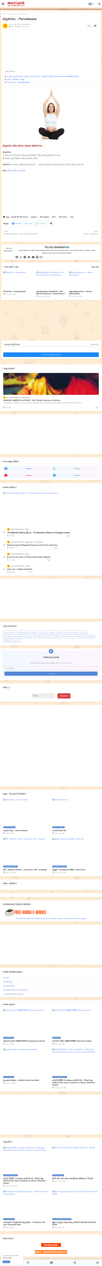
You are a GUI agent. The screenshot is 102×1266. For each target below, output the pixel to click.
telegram (77, 475)
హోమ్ (4, 14)
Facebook (18, 223)
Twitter (30, 223)
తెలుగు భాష (16, 640)
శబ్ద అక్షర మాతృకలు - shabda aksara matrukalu (21, 1080)
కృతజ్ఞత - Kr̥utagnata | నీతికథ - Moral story (68, 869)
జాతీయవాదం (81, 636)
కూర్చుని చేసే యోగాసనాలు (19, 217)
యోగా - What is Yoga (15, 79)
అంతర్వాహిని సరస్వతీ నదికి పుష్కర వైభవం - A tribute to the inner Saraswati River (24, 1223)
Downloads (8, 982)
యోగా (54, 217)
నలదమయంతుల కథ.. (59, 830)
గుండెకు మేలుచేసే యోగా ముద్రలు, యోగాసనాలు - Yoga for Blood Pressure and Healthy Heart (43, 76)
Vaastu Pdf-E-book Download (14, 994)
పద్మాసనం (34, 217)
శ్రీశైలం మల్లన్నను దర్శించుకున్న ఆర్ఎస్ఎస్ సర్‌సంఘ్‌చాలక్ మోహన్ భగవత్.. (74, 1223)
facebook (28, 468)
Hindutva (52, 632)
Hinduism (34, 632)
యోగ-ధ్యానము (44, 217)
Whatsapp (42, 223)
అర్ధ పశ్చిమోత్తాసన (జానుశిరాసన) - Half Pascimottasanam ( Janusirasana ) (50, 292)
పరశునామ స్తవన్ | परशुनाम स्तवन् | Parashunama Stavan (24, 1041)
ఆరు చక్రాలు (49, 636)
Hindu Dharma (9, 632)
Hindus (43, 632)
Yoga (9, 14)
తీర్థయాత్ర (7, 640)
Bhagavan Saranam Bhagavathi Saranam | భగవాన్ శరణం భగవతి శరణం (32, 545)
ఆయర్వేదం (39, 636)
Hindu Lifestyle (22, 632)
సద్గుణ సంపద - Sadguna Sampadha (19, 569)
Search (64, 696)
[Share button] (51, 223)
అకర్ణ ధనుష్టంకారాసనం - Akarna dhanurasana (80, 292)
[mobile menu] (3, 4)
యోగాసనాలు (63, 217)
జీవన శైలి (91, 636)
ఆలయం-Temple (69, 636)
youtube (28, 475)
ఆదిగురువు (20, 636)
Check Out (6, 1257)
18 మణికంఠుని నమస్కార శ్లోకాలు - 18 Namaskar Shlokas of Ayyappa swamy (38, 532)
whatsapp (77, 468)
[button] (99, 3)
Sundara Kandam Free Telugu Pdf (16, 990)
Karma (84, 632)
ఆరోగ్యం (58, 636)
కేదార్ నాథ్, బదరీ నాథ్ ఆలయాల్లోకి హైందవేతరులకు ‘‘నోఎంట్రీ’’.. (73, 1178)
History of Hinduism (72, 632)
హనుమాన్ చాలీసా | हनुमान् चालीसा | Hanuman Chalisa (71, 1041)
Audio (7, 978)
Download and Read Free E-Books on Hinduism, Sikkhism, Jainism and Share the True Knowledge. (51, 918)
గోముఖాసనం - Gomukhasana (18, 82)
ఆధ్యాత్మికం (30, 636)
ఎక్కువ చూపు (95, 267)
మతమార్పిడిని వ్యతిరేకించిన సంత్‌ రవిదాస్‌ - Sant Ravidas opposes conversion (31, 400)
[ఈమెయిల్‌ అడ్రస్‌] (51, 668)
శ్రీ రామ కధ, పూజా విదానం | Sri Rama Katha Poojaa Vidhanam (28, 557)
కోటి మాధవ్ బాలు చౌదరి (16, 170)
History (60, 632)
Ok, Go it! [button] (6, 1262)
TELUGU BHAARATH (55, 247)
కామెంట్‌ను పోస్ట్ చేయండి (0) (51, 354)
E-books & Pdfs (9, 986)
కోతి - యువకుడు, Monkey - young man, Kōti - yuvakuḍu (25, 869)
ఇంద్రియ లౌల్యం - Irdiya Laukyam (15, 830)
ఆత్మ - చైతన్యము (9, 636)
